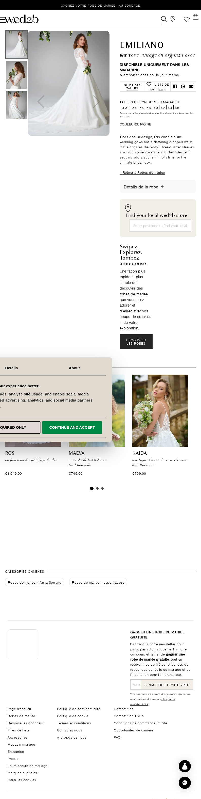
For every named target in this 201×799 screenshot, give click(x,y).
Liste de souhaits (179, 19)
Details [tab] (100, 368)
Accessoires (18, 737)
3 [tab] (102, 498)
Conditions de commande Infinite (140, 723)
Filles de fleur (18, 730)
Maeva (76, 463)
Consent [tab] (39, 368)
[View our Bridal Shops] (168, 19)
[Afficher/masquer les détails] (162, 196)
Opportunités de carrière (133, 730)
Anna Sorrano (50, 592)
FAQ (117, 737)
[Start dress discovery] (185, 766)
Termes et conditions (74, 723)
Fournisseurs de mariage (27, 765)
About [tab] (162, 368)
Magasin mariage (21, 744)
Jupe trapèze (114, 592)
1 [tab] (92, 498)
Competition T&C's (129, 715)
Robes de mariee (21, 592)
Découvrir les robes (136, 351)
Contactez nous (69, 730)
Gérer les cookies (22, 779)
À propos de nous (71, 737)
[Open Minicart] (190, 19)
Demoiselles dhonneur (25, 723)
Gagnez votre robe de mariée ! (100, 5)
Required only (99, 427)
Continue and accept (160, 427)
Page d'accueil (19, 708)
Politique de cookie (72, 715)
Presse (13, 758)
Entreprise (16, 751)
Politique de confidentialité (78, 708)
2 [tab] (97, 498)
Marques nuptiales (22, 772)
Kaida (139, 463)
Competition (124, 708)
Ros (9, 463)
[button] (185, 783)
